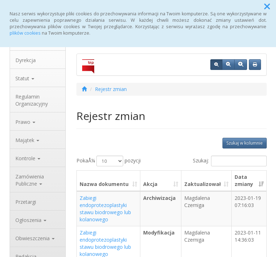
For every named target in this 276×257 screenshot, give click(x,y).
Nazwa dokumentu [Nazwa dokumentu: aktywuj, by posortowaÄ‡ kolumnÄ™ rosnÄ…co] (104, 184)
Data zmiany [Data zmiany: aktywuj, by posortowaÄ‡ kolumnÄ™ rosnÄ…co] (244, 180)
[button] (267, 6)
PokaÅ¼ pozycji (108, 161)
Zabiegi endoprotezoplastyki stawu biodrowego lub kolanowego (105, 209)
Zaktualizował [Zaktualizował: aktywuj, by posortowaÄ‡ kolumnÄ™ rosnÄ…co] (202, 184)
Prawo (25, 122)
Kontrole (27, 158)
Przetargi (25, 201)
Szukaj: (230, 161)
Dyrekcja (25, 60)
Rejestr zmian (111, 89)
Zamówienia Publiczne (29, 180)
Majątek (27, 140)
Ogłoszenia (30, 220)
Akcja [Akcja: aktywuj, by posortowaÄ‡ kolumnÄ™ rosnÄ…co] (150, 184)
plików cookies (25, 33)
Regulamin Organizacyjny (31, 100)
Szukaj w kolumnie (244, 143)
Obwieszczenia (35, 238)
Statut (24, 78)
